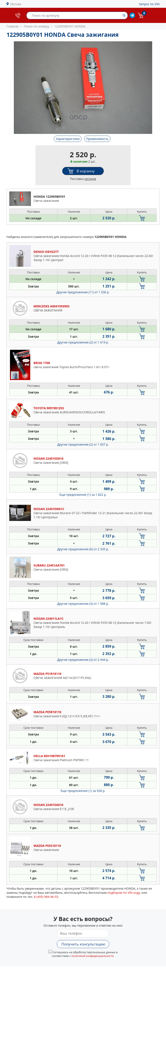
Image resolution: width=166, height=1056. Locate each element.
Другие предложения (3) (83, 604)
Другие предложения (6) (83, 549)
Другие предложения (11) (83, 292)
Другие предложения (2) (83, 342)
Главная (12, 26)
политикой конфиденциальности (92, 956)
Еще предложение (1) (83, 495)
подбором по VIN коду (123, 893)
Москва (15, 4)
